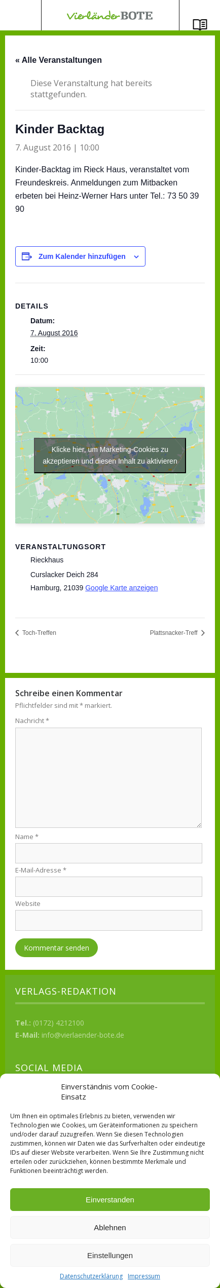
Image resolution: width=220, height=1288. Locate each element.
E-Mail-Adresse (40, 870)
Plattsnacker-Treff (174, 632)
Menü (21, 15)
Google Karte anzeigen (121, 588)
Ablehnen (110, 1227)
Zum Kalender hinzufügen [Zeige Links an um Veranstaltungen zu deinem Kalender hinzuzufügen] (82, 256)
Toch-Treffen (38, 632)
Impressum (144, 1276)
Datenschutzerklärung (91, 1276)
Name (27, 836)
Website (28, 903)
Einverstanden (110, 1199)
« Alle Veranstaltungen (58, 60)
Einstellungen (110, 1255)
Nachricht (32, 720)
